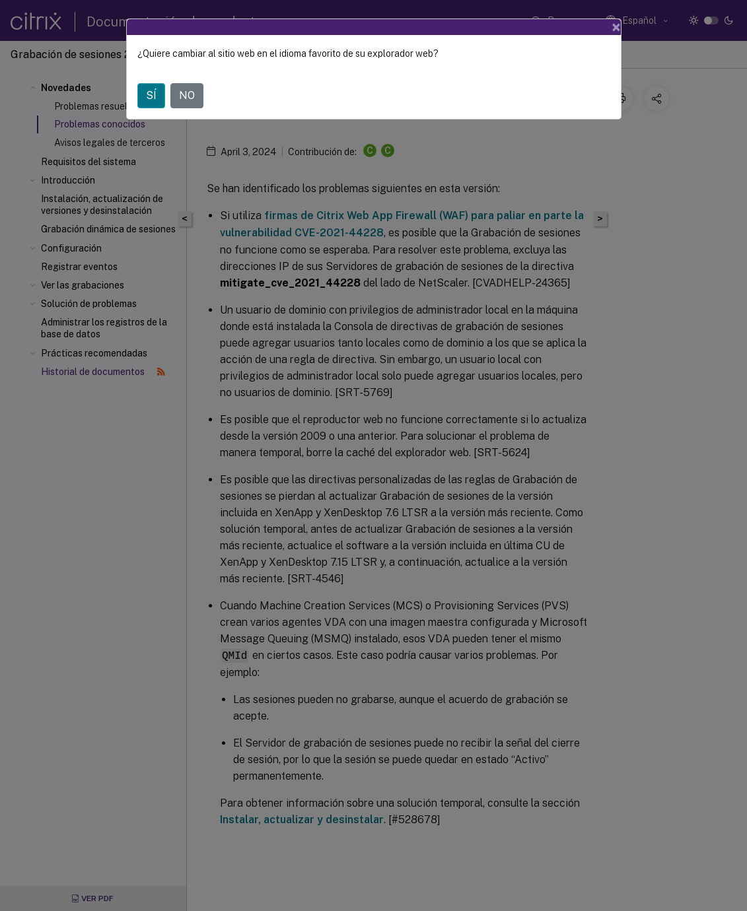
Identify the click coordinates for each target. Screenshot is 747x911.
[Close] (616, 27)
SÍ (151, 95)
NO (187, 95)
